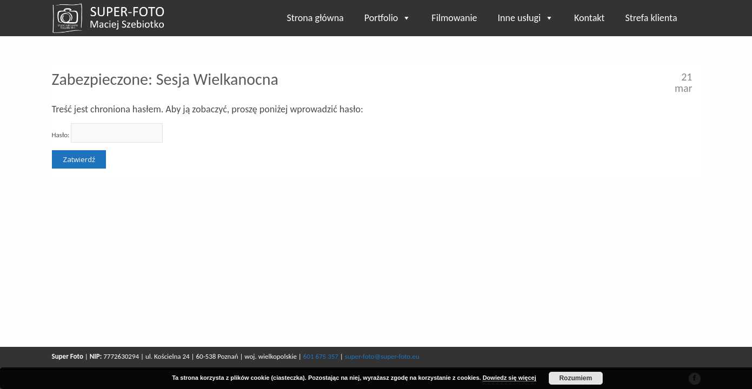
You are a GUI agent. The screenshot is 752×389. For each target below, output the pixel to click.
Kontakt (589, 18)
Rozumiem (575, 378)
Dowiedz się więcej (509, 377)
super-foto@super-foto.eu (382, 356)
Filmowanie (454, 18)
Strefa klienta (651, 18)
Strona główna (315, 18)
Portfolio (387, 18)
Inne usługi (526, 18)
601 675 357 (320, 356)
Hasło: (107, 133)
